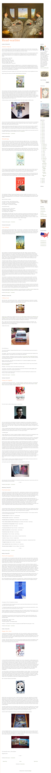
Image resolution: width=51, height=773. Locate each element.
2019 (42, 131)
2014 (42, 138)
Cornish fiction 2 (43, 211)
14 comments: (13, 374)
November (44, 145)
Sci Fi (29, 579)
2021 (42, 128)
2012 (42, 141)
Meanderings (5, 139)
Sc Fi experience (22, 131)
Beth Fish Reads (10, 290)
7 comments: (13, 550)
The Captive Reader (23, 316)
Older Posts (36, 761)
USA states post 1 (43, 240)
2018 (42, 133)
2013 (42, 140)
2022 (42, 127)
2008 (42, 181)
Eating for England (7, 380)
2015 (42, 137)
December (44, 144)
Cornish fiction (42, 209)
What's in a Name (30, 289)
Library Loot (5, 298)
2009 (42, 179)
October (43, 147)
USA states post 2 (43, 242)
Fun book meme (6, 490)
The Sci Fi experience (8, 556)
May (43, 154)
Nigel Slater (20, 404)
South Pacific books (43, 216)
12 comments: (13, 484)
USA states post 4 (43, 245)
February (44, 158)
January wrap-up (6, 46)
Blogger (30, 770)
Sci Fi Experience (17, 232)
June (43, 152)
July (43, 151)
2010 (42, 178)
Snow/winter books (43, 214)
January (43, 159)
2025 (42, 123)
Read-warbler (11, 40)
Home (20, 761)
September (44, 148)
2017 (42, 134)
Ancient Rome (42, 208)
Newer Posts (5, 761)
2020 (42, 130)
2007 (42, 182)
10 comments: (13, 221)
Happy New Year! (7, 631)
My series (42, 213)
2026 (42, 121)
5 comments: (13, 292)
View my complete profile (44, 67)
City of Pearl (5, 227)
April (43, 155)
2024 (42, 124)
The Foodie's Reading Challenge (18, 383)
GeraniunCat (17, 508)
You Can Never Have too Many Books (29, 356)
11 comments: (13, 133)
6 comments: (13, 625)
